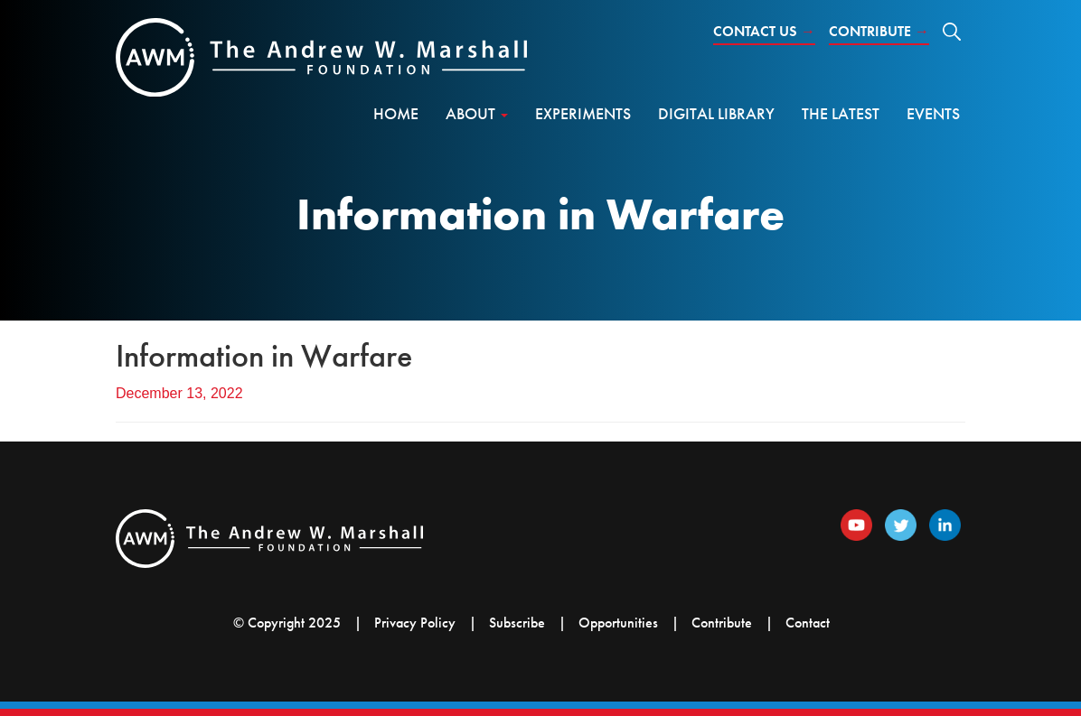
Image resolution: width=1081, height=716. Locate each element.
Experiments (583, 113)
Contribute (879, 31)
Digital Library (716, 113)
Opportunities (618, 622)
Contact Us (764, 31)
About (477, 113)
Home (395, 113)
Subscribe (517, 622)
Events (933, 113)
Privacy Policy (415, 622)
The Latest (840, 113)
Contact (807, 622)
